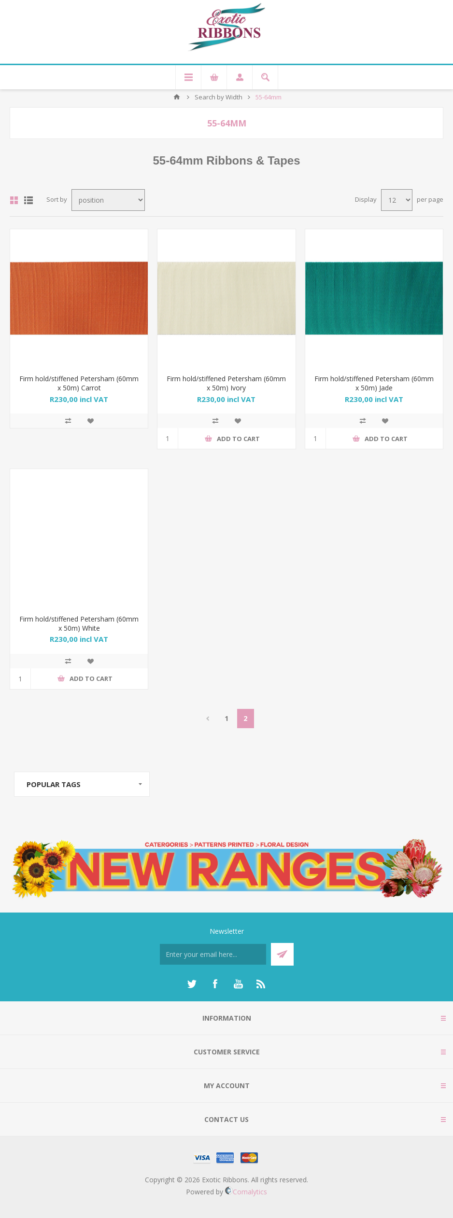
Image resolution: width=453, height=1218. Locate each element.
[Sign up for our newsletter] (213, 954)
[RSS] (261, 984)
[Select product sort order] (108, 200)
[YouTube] (238, 984)
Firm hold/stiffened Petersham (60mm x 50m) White (79, 623)
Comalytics (246, 1191)
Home (177, 97)
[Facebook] (215, 984)
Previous (207, 718)
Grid (14, 200)
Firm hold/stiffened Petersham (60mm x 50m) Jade (374, 383)
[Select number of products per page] (396, 200)
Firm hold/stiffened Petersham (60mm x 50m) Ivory (226, 383)
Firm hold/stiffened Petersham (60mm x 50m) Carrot (79, 383)
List (28, 200)
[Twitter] (191, 984)
